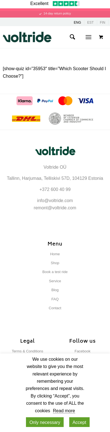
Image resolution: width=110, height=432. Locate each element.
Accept (79, 422)
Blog (55, 290)
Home (55, 254)
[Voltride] (47, 37)
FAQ (55, 299)
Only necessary (44, 422)
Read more (64, 410)
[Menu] (88, 37)
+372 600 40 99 (55, 189)
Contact (55, 308)
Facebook (82, 351)
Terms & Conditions (27, 351)
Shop (55, 263)
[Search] (72, 37)
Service (55, 281)
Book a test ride (55, 272)
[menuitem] (72, 37)
